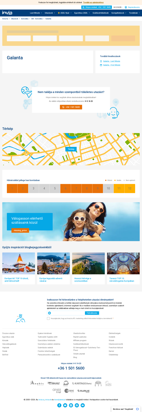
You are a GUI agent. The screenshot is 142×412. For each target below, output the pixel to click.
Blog (75, 357)
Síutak (4, 351)
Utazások (14, 19)
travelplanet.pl (59, 400)
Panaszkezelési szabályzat (49, 355)
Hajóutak (5, 347)
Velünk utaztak (79, 354)
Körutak (5, 340)
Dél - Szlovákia (37, 19)
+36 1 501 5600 (71, 368)
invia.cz (41, 400)
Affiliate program (79, 340)
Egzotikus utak (8, 337)
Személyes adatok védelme (49, 344)
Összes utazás (8, 333)
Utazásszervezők (116, 344)
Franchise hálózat (116, 347)
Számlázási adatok (45, 347)
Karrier (111, 351)
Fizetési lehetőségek (46, 351)
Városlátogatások (9, 344)
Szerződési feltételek (46, 340)
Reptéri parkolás (79, 337)
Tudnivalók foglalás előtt (47, 337)
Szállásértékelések (101, 13)
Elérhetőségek (114, 333)
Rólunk (111, 340)
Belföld (5, 355)
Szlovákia (25, 19)
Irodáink (112, 337)
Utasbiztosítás (79, 333)
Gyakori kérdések (45, 333)
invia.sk (48, 400)
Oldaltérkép (113, 355)
